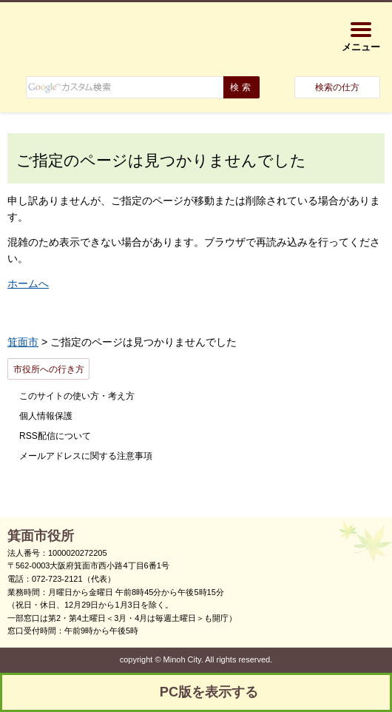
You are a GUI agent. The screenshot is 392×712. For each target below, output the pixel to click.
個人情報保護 (45, 416)
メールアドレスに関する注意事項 (85, 456)
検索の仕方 (337, 87)
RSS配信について (55, 436)
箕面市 (22, 342)
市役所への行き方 (48, 369)
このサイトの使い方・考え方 (77, 396)
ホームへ (28, 283)
